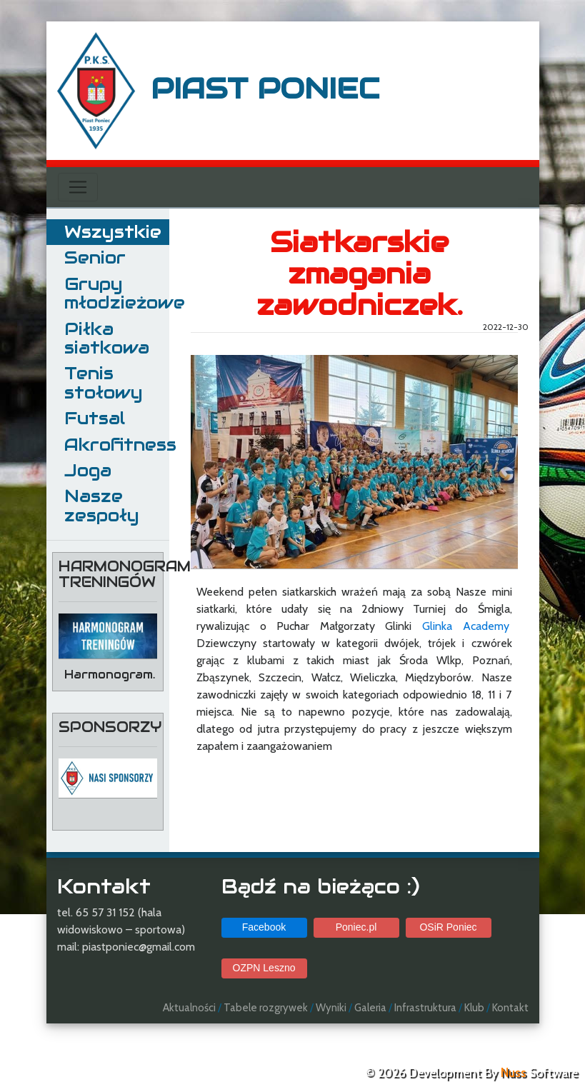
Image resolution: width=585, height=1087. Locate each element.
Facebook (264, 927)
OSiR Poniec (447, 927)
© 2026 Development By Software (471, 1073)
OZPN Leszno (264, 967)
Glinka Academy (465, 626)
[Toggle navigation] (78, 187)
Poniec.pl (356, 927)
